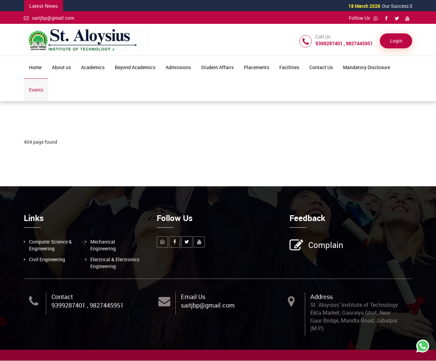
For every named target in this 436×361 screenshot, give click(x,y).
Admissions (178, 68)
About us (61, 68)
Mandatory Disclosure (366, 68)
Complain (325, 246)
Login (396, 41)
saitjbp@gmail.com (49, 18)
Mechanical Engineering (103, 245)
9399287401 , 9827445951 (87, 306)
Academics (93, 68)
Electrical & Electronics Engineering (114, 263)
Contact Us (321, 68)
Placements (256, 68)
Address (321, 297)
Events (36, 90)
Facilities (289, 68)
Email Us (193, 297)
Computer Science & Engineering (50, 245)
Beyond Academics (135, 68)
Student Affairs (217, 68)
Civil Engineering (47, 259)
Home (35, 68)
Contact (62, 297)
